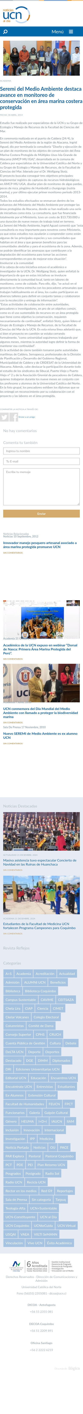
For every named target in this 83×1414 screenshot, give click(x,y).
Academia (23, 973)
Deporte (34, 1052)
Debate (70, 1043)
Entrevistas (45, 1086)
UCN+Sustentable (43, 1208)
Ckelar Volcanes (17, 1017)
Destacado (13, 1060)
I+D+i (43, 1121)
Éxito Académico (59, 1243)
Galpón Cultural (56, 1113)
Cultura (55, 1043)
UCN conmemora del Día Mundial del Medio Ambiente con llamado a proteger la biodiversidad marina (40, 713)
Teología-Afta (15, 1208)
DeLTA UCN (14, 1052)
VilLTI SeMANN (45, 1234)
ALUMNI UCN (35, 982)
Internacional (54, 1130)
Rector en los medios (21, 1191)
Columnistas (15, 1026)
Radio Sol (52, 1173)
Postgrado (33, 1173)
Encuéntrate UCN (19, 1086)
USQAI (11, 1234)
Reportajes (65, 1191)
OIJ (52, 1147)
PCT (9, 1165)
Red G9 (46, 1191)
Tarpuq (61, 1199)
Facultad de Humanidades (25, 1104)
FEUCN (54, 1104)
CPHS (40, 1034)
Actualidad (67, 973)
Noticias (39, 1147)
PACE (64, 1147)
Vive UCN (34, 1243)
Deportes (52, 1052)
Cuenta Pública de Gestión (25, 1043)
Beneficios (58, 982)
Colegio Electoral (46, 1017)
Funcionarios (15, 1113)
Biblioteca (13, 991)
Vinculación (14, 1243)
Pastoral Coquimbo (59, 1156)
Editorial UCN (16, 1078)
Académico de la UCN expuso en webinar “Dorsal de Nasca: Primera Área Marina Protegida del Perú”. (40, 649)
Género (11, 1121)
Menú (62, 31)
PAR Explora (15, 1156)
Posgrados (13, 1173)
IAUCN (57, 1121)
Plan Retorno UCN (51, 1165)
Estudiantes (66, 1086)
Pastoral (34, 1156)
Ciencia (42, 1008)
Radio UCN (14, 1182)
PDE (20, 1165)
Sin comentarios (13, 552)
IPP (32, 1139)
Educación (38, 1078)
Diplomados (61, 1060)
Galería (34, 1113)
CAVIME (47, 1000)
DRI (8, 1069)
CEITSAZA (66, 1000)
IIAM (70, 1121)
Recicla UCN (36, 1182)
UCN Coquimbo (17, 1225)
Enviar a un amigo (27, 416)
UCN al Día (48, 1217)
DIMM (43, 1060)
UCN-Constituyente (20, 1217)
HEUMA (27, 1121)
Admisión (12, 982)
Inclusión (12, 1130)
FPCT (69, 1104)
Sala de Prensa (16, 1199)
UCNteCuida (43, 1225)
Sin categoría (41, 1199)
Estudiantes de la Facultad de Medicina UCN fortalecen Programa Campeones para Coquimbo (39, 926)
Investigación (15, 1139)
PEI (30, 1165)
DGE (29, 1060)
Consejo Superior (18, 1034)
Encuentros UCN (63, 1078)
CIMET (58, 1008)
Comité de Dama (41, 1026)
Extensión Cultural (41, 1095)
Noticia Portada (17, 1147)
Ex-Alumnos (14, 1095)
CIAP (29, 1008)
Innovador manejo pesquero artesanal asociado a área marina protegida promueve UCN (40, 545)
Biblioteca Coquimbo (40, 991)
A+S (9, 973)
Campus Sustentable (21, 1000)
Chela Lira (13, 1008)
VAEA (24, 1234)
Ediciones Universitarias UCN (38, 1069)
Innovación (31, 1130)
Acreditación (45, 973)
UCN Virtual (66, 1225)
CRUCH (55, 1034)
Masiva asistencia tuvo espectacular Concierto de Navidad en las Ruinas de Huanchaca (39, 862)
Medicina (46, 1139)
